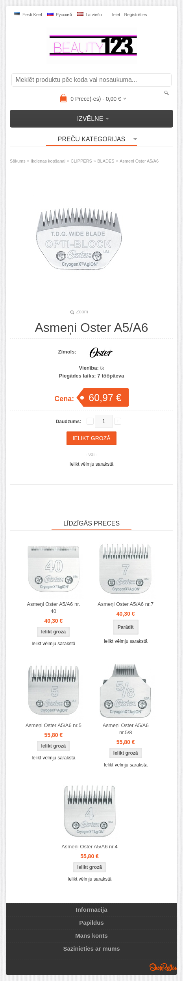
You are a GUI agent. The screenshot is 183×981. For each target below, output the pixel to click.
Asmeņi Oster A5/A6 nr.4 (89, 847)
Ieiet (116, 14)
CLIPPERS (81, 161)
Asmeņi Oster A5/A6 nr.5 (53, 725)
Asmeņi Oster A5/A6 (139, 161)
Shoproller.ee (163, 967)
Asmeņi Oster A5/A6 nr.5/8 (126, 728)
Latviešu (89, 14)
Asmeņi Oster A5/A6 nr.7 (125, 604)
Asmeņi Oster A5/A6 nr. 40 (53, 607)
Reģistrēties (135, 14)
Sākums (18, 161)
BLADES (105, 161)
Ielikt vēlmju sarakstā (91, 464)
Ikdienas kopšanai (48, 161)
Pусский (59, 14)
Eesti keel (28, 14)
